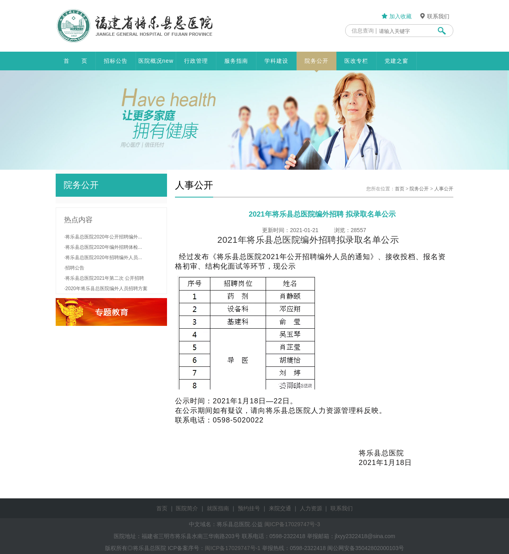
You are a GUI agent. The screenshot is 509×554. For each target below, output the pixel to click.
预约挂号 (249, 508)
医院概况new (156, 61)
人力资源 (311, 508)
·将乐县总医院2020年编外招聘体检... (103, 247)
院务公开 (316, 64)
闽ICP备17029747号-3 (292, 524)
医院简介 (187, 508)
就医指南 (218, 508)
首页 (399, 189)
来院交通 (280, 508)
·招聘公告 (74, 268)
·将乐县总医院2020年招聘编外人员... (103, 257)
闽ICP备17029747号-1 (232, 548)
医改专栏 (356, 61)
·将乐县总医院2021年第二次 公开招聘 (104, 278)
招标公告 (116, 61)
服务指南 (236, 61)
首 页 (75, 61)
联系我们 (434, 16)
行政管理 (196, 61)
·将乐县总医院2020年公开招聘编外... (103, 237)
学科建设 (276, 61)
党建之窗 (396, 61)
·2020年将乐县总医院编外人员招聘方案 (106, 288)
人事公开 (443, 189)
